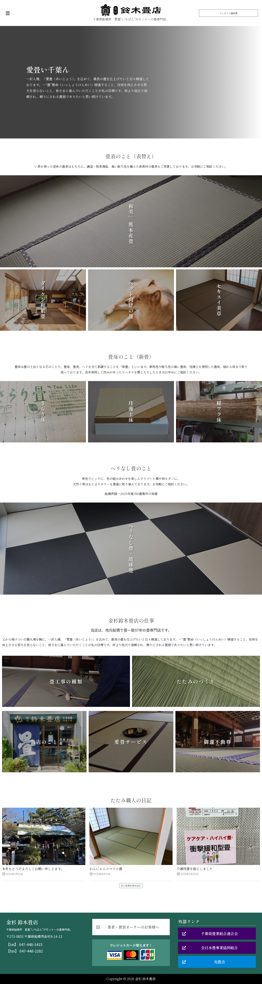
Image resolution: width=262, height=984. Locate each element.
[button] (228, 13)
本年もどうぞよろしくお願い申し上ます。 (33, 868)
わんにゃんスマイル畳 (105, 868)
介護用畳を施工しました (195, 868)
